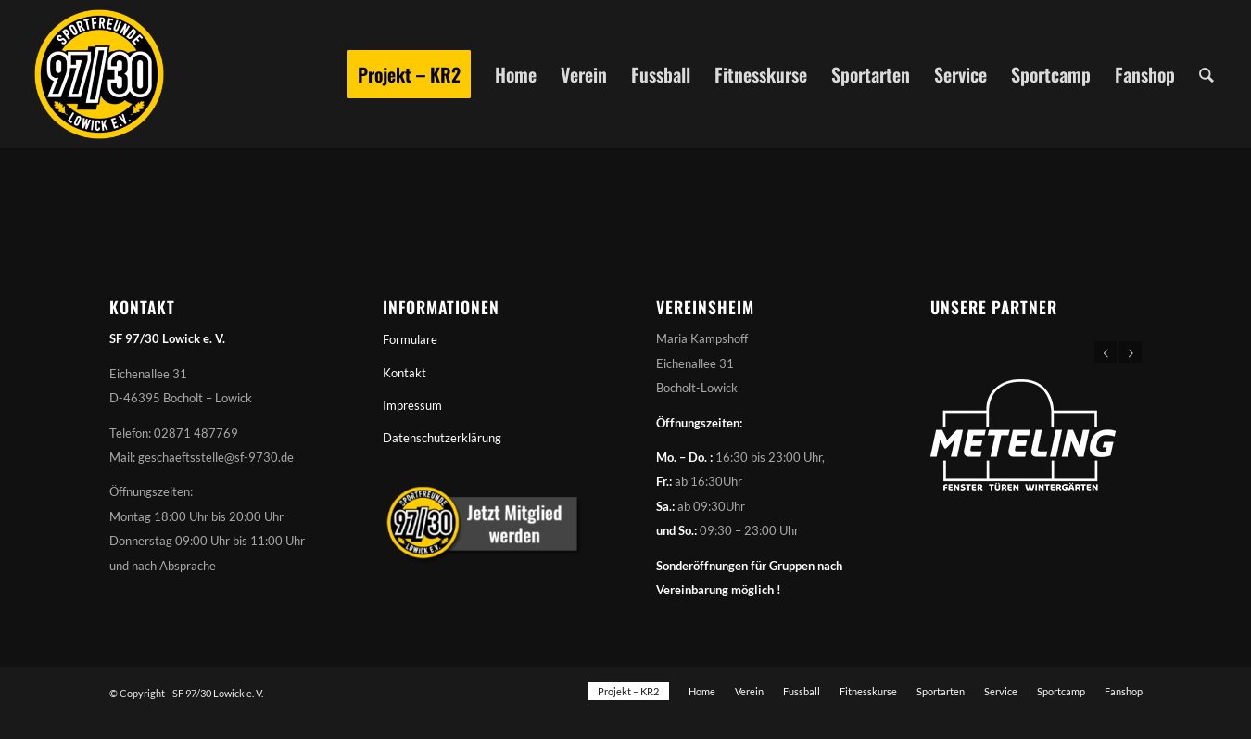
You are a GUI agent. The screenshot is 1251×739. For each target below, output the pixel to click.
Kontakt (404, 372)
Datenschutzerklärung (442, 437)
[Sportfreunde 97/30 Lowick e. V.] (99, 74)
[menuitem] (409, 74)
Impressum (412, 405)
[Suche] (1206, 74)
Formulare (410, 339)
